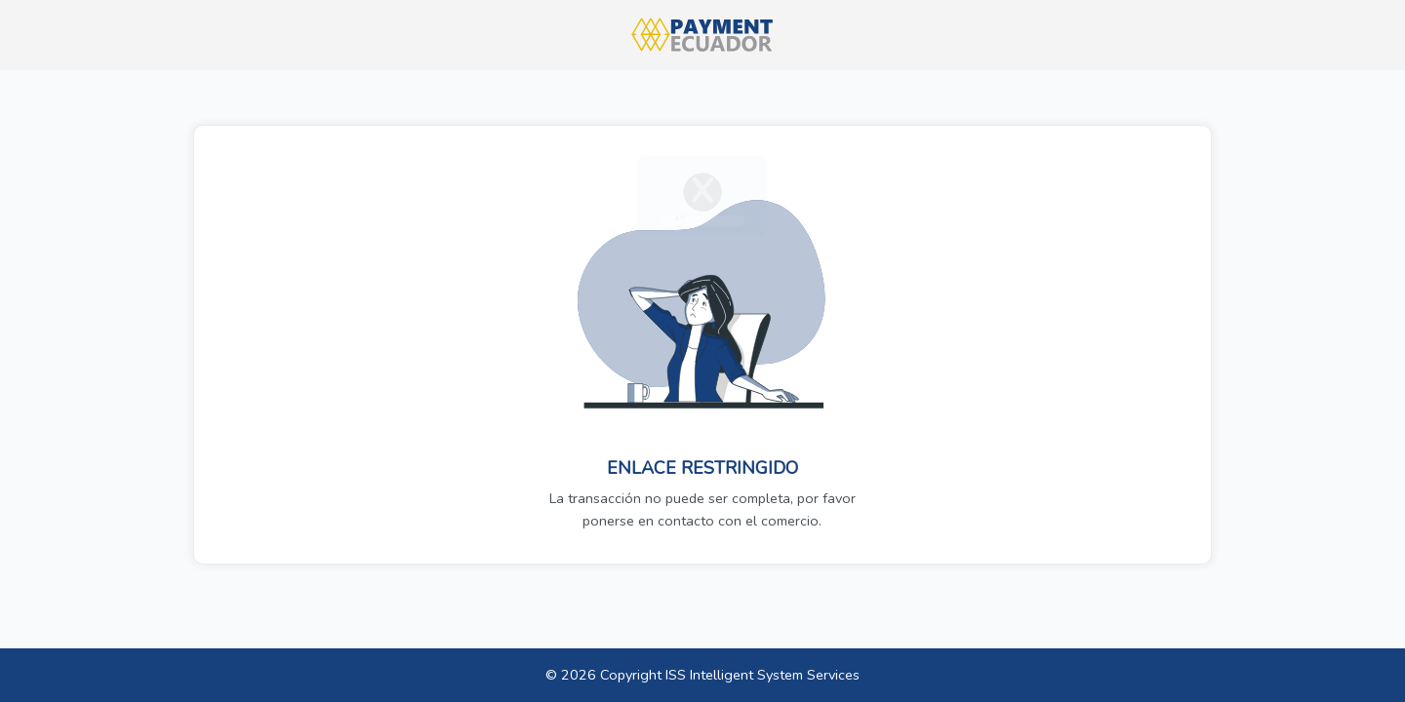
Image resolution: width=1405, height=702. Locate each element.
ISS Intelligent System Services (762, 674)
